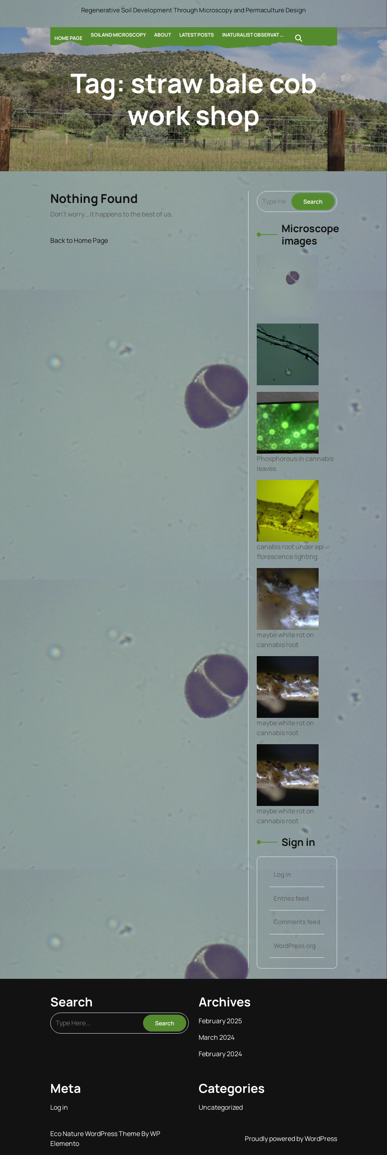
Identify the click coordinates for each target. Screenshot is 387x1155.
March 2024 (217, 1037)
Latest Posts (196, 34)
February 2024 (220, 1053)
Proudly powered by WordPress (291, 1138)
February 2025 (220, 1020)
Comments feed (297, 921)
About (162, 34)
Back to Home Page (79, 240)
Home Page (68, 38)
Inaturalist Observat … (253, 34)
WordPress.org (295, 945)
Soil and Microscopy (118, 34)
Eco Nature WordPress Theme (95, 1133)
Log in (282, 874)
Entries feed (291, 898)
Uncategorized (221, 1107)
